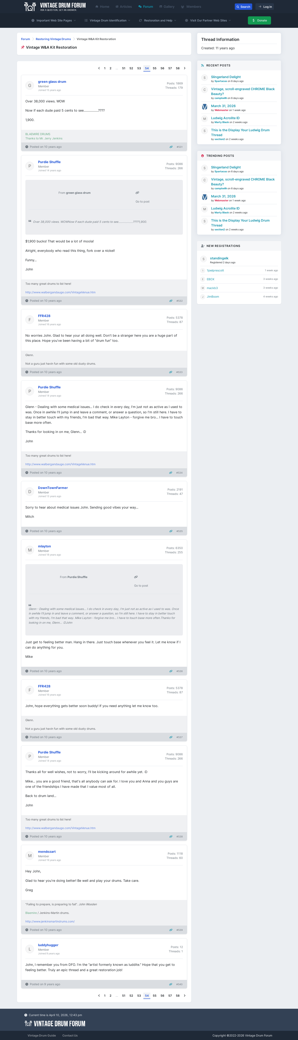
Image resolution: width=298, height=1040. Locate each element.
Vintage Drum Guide (42, 1035)
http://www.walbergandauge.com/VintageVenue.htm (60, 292)
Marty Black (222, 122)
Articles (124, 6)
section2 (220, 139)
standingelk (219, 258)
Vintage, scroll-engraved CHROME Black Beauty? (243, 91)
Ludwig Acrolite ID (225, 118)
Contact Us (70, 1035)
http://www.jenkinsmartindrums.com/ (50, 921)
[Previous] (99, 68)
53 (139, 68)
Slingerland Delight (226, 77)
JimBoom (213, 296)
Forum (145, 6)
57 (170, 68)
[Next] (184, 68)
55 (154, 68)
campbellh (221, 98)
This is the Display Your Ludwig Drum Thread (240, 132)
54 (147, 68)
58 (178, 68)
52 (131, 68)
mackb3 (212, 288)
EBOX (210, 279)
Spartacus (221, 81)
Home (102, 6)
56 (162, 68)
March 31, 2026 (223, 106)
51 (123, 68)
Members (191, 6)
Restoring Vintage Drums (53, 39)
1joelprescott (215, 270)
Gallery (167, 6)
